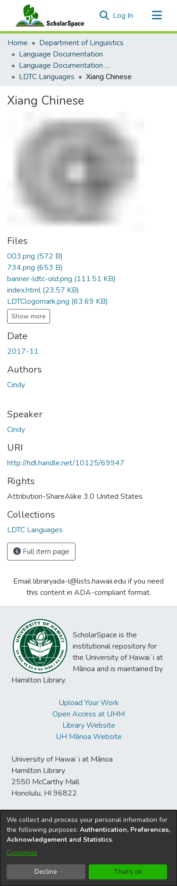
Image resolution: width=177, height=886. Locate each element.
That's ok (128, 871)
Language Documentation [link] (61, 54)
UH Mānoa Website (89, 737)
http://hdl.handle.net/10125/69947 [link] (66, 463)
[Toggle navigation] (156, 15)
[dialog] (88, 848)
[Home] (47, 15)
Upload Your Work (89, 703)
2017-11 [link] (23, 351)
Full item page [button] (41, 551)
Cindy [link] (16, 385)
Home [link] (18, 43)
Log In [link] (123, 15)
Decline (45, 871)
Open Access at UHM (88, 714)
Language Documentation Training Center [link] (66, 65)
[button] (104, 15)
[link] (35, 256)
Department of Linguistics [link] (81, 43)
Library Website (88, 725)
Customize (22, 852)
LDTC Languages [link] (47, 77)
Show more (28, 316)
